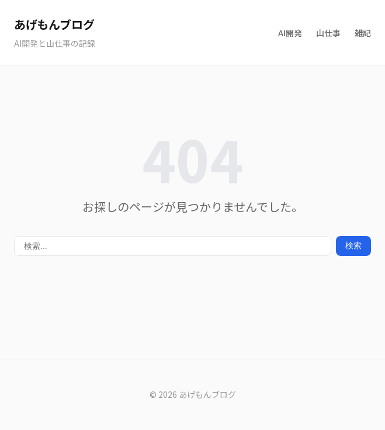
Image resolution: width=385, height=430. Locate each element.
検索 (353, 245)
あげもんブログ (54, 24)
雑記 (363, 33)
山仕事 (328, 33)
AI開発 (290, 33)
